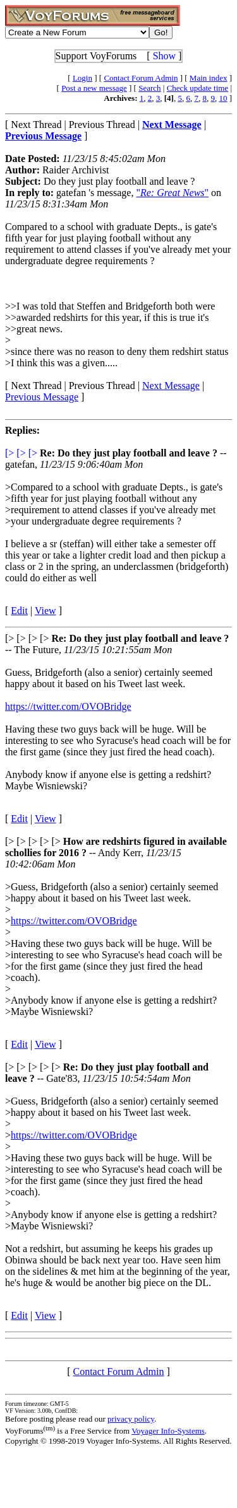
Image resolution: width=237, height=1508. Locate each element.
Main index (209, 78)
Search (149, 88)
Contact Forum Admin (141, 78)
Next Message (171, 385)
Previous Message (41, 397)
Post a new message (94, 88)
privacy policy (130, 1419)
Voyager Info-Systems (168, 1431)
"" (172, 192)
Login (82, 78)
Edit (19, 610)
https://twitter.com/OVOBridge (68, 706)
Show (164, 55)
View (45, 610)
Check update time (197, 88)
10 (223, 98)
